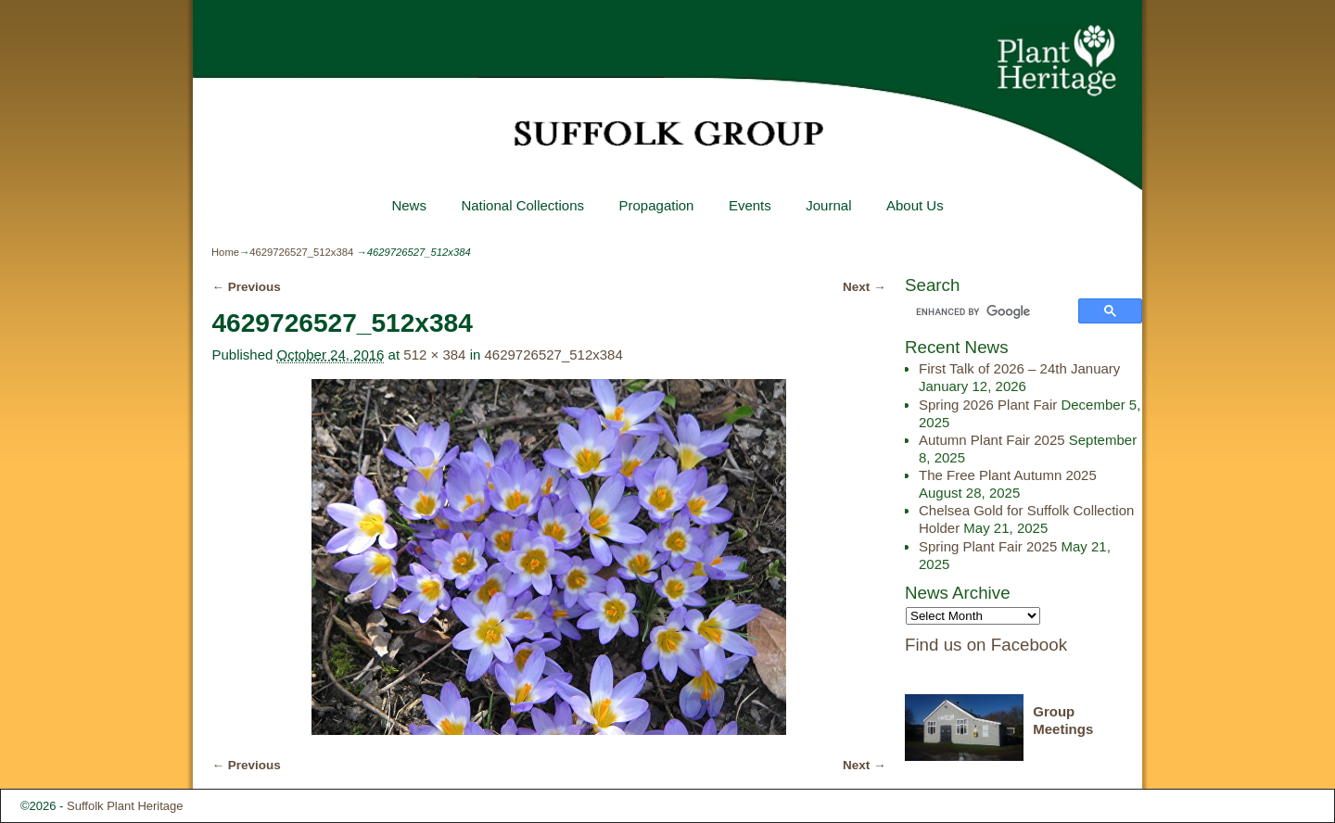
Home (225, 252)
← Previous (245, 287)
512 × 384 (434, 354)
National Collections (522, 205)
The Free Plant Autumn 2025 (1008, 475)
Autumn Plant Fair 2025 (992, 440)
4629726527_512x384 (301, 252)
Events (750, 205)
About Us (915, 205)
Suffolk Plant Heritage (125, 806)
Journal (828, 205)
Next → (864, 287)
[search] (994, 312)
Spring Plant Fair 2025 (988, 546)
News (408, 205)
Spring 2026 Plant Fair (988, 404)
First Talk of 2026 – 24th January (1019, 368)
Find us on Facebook (986, 644)
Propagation (655, 205)
